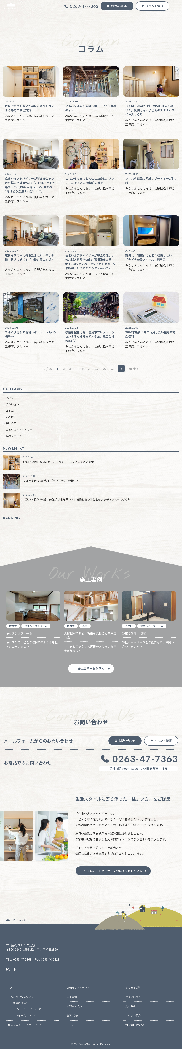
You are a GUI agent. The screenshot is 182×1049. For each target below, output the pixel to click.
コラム (10, 411)
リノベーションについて (27, 1009)
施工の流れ (73, 1016)
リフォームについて (24, 1016)
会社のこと (12, 423)
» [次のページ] (121, 368)
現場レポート (14, 436)
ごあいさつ (12, 404)
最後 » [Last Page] (133, 368)
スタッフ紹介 (133, 1016)
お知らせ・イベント (78, 987)
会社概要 (130, 1006)
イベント (11, 398)
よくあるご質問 (134, 987)
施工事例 (72, 997)
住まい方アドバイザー (19, 430)
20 (105, 368)
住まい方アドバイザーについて (26, 1025)
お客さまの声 (74, 1006)
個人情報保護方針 (135, 1025)
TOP (10, 987)
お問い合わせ (133, 997)
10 (97, 368)
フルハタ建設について (20, 997)
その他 (10, 417)
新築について (20, 1003)
